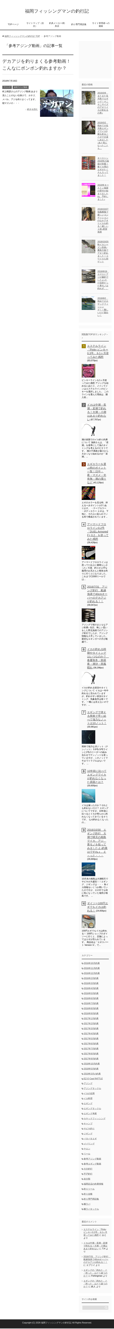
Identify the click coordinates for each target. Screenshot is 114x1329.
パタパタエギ (90, 1139)
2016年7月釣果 (91, 1004)
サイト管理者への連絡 (101, 25)
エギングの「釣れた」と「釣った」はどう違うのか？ (95, 1274)
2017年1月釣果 (91, 1019)
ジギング (88, 1134)
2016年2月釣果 (91, 979)
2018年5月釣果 (91, 1069)
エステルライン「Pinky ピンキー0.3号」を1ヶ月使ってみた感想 (95, 1233)
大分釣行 (88, 1169)
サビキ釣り (89, 1129)
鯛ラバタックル (91, 1209)
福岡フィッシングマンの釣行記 (57, 11)
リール (87, 1154)
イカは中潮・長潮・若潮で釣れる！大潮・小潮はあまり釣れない (96, 412)
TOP (22, 37)
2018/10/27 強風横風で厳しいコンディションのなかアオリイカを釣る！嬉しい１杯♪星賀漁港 (103, 221)
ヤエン (87, 1149)
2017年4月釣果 (91, 1034)
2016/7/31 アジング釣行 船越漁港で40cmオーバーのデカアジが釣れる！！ (97, 594)
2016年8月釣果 (91, 1009)
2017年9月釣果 (91, 1059)
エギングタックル (92, 1109)
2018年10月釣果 (92, 1064)
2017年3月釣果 (91, 1029)
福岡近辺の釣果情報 (93, 1184)
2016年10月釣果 (92, 964)
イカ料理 (88, 1099)
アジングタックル (92, 1089)
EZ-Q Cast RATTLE (93, 1079)
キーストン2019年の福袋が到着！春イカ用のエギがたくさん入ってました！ (103, 167)
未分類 (87, 1179)
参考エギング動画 (92, 1164)
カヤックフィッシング (94, 1119)
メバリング (89, 1144)
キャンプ (88, 1124)
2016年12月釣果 (92, 974)
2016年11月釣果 (92, 969)
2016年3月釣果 (91, 984)
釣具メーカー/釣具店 (57, 25)
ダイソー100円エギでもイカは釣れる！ (97, 907)
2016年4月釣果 (91, 989)
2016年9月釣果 (91, 1014)
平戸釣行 (88, 1174)
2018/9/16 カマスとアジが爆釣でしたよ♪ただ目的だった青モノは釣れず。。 (103, 280)
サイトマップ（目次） (35, 25)
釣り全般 (88, 1194)
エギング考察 (90, 1114)
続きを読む (32, 110)
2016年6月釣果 (91, 999)
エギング (88, 1104)
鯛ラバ (87, 1204)
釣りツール (89, 1189)
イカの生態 (89, 1094)
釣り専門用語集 (78, 25)
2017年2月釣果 (91, 1024)
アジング (7, 88)
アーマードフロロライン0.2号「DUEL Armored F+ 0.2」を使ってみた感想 (97, 532)
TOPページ (13, 25)
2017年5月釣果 (91, 1039)
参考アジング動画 (20, 88)
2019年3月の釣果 (92, 1074)
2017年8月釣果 (91, 1054)
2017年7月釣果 (91, 1049)
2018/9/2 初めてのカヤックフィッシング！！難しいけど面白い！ (102, 307)
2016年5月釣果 (91, 994)
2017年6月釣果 (91, 1044)
